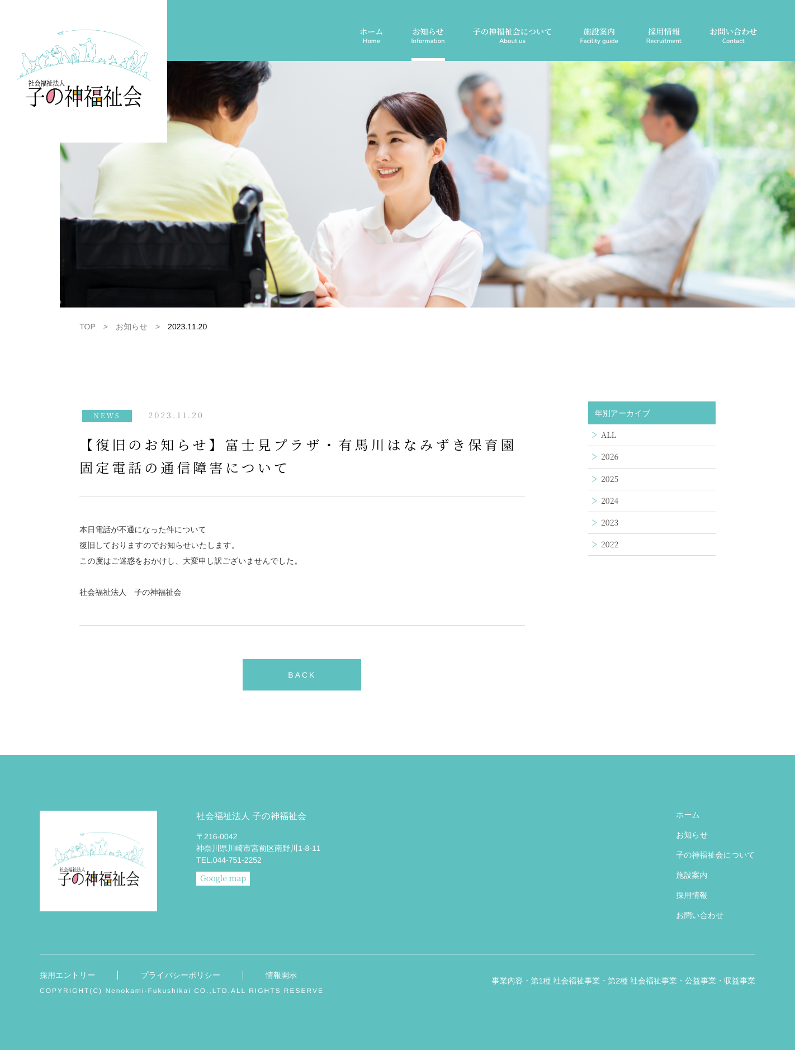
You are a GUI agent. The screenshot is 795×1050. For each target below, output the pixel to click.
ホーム (371, 37)
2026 (609, 456)
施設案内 (599, 37)
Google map (223, 878)
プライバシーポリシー (180, 975)
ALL (608, 435)
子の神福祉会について (512, 37)
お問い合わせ (733, 37)
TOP (87, 326)
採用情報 (664, 37)
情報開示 (281, 975)
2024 (609, 501)
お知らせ (428, 37)
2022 (609, 544)
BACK (302, 674)
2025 (609, 479)
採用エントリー (67, 975)
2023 (609, 522)
